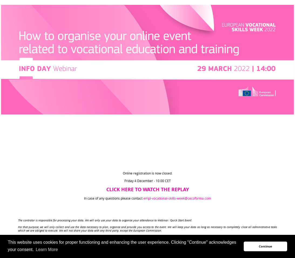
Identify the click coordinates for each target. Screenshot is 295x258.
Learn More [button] (47, 249)
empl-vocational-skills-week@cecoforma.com (177, 198)
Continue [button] (265, 246)
